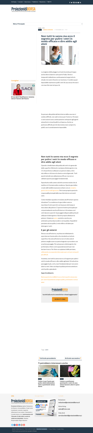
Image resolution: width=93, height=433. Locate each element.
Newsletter (43, 2)
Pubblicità (35, 2)
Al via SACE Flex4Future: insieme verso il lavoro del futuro (22, 98)
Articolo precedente (48, 358)
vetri (46, 350)
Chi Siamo (13, 2)
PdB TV (49, 2)
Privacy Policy (52, 429)
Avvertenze (27, 2)
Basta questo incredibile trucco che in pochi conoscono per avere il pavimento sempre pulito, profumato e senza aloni (59, 279)
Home (39, 28)
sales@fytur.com (64, 409)
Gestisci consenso (42, 429)
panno (56, 218)
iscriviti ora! (60, 299)
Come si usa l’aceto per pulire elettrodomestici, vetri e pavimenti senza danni (46, 383)
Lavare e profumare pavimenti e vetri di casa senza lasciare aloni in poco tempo (69, 383)
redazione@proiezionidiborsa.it (69, 402)
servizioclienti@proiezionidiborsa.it (70, 415)
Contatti (20, 2)
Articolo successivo (72, 358)
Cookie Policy (60, 429)
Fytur (35, 431)
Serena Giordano (48, 29)
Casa (43, 28)
